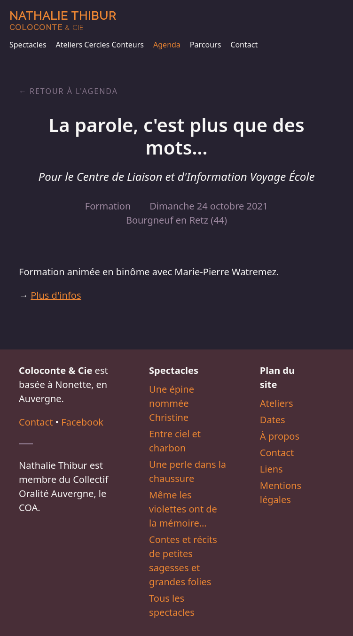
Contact (244, 44)
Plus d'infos (56, 295)
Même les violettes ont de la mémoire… (183, 509)
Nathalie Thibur (62, 20)
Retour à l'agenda (74, 91)
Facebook (82, 422)
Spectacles (28, 44)
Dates (272, 419)
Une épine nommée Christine (171, 403)
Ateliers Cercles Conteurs (100, 44)
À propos (279, 436)
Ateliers (276, 403)
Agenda (166, 44)
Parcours (205, 44)
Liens (271, 469)
